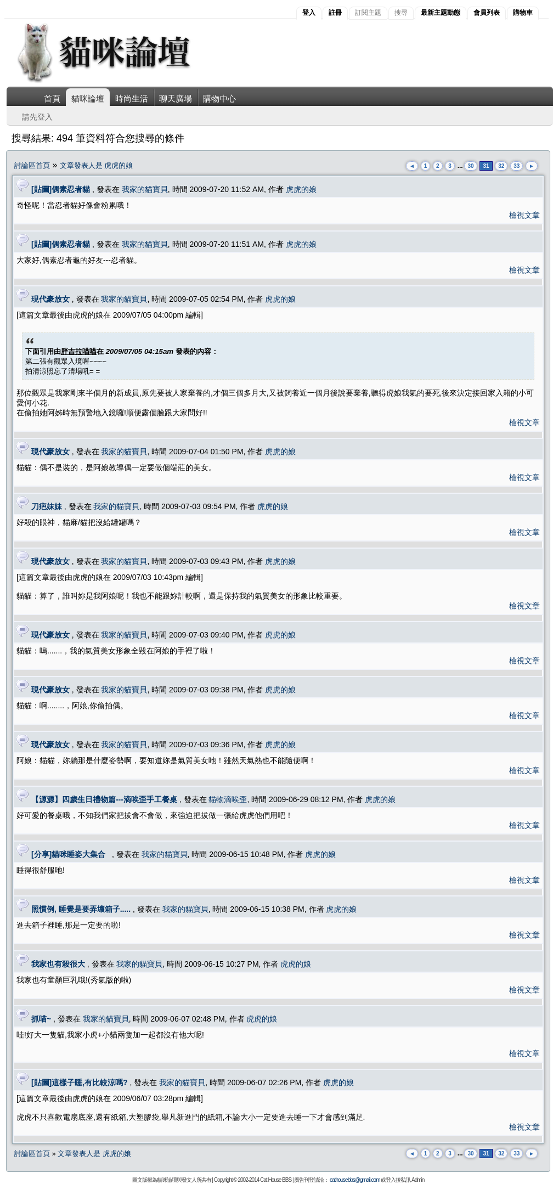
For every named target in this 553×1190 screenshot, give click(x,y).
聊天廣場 (175, 98)
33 (517, 166)
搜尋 (401, 12)
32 (501, 166)
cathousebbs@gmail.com (355, 1180)
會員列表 (486, 12)
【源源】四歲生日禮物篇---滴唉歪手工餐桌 (104, 799)
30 (470, 166)
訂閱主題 (368, 12)
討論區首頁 (32, 165)
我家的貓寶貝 (145, 189)
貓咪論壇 (87, 98)
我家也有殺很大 (58, 964)
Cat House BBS (275, 1180)
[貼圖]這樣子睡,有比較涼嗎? (79, 1082)
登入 (308, 12)
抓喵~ (41, 1018)
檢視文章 (524, 215)
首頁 (52, 98)
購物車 (523, 12)
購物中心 (219, 98)
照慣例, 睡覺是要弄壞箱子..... (81, 909)
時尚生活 (131, 98)
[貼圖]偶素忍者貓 (60, 189)
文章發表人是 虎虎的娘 (96, 165)
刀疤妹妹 (46, 506)
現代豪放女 (50, 299)
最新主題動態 (440, 12)
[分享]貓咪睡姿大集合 (70, 854)
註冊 (335, 12)
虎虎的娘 (301, 189)
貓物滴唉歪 (227, 799)
